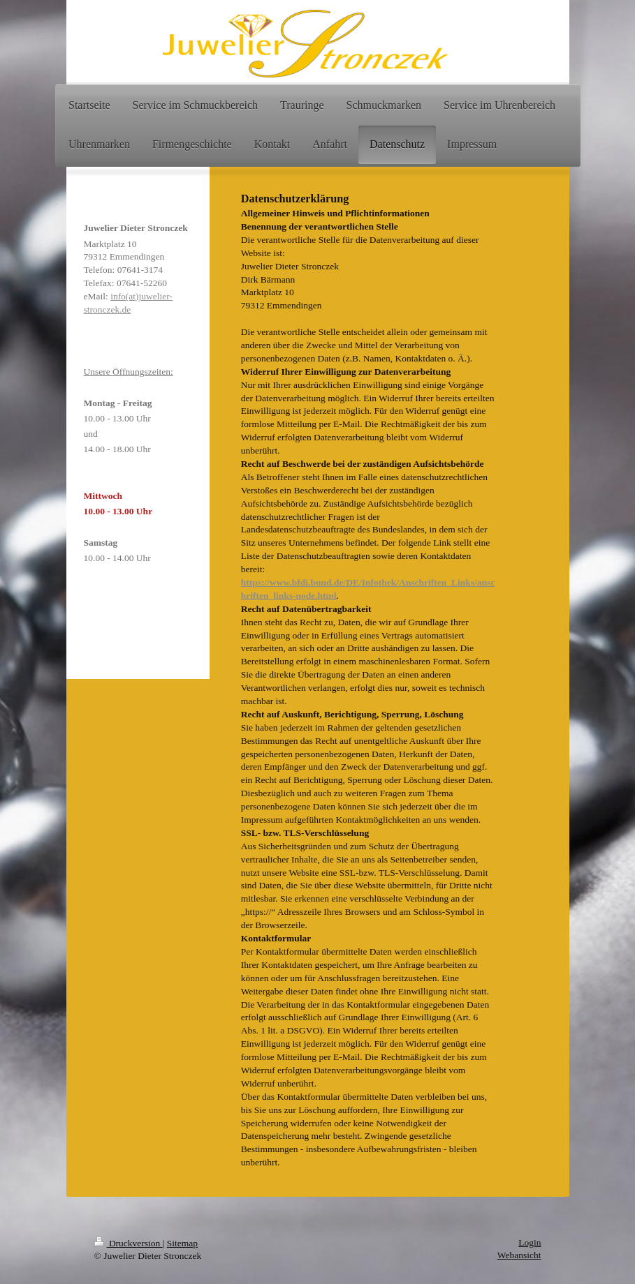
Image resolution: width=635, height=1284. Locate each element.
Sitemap (182, 1243)
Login (529, 1242)
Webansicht (519, 1255)
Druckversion (128, 1243)
